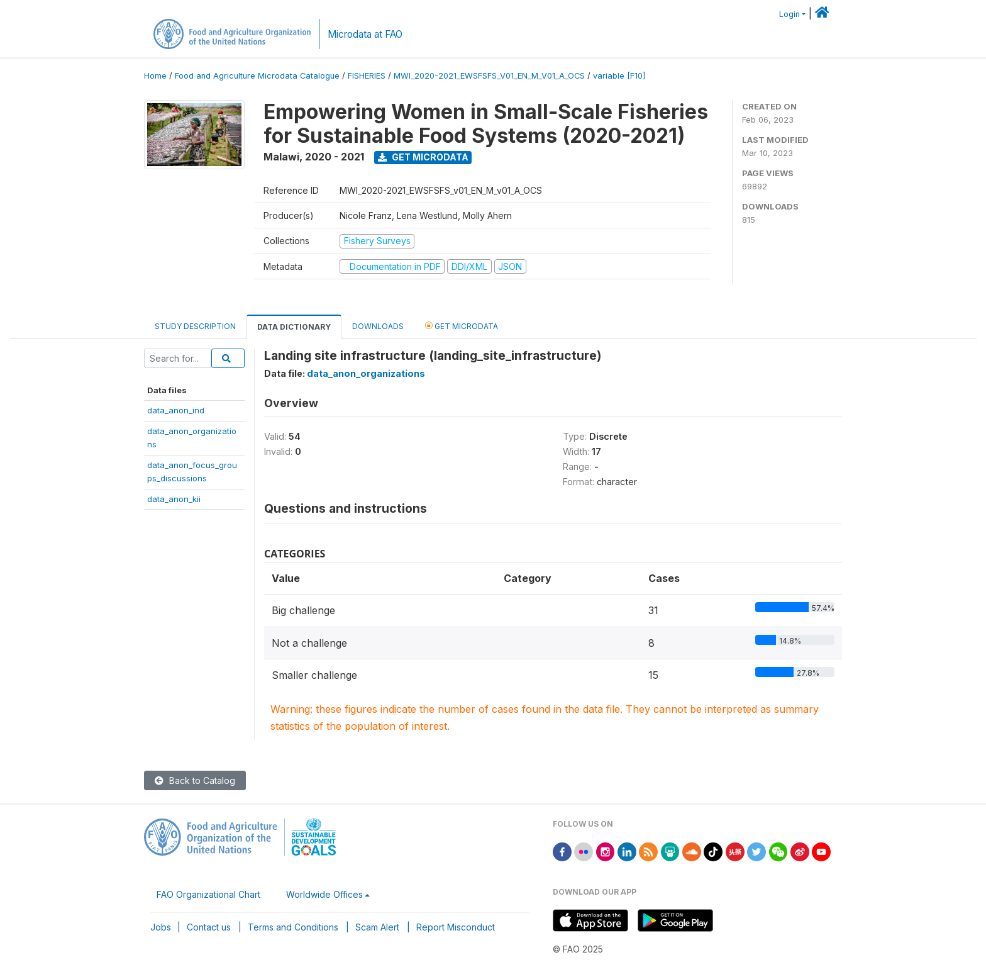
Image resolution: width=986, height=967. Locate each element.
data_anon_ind (175, 410)
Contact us (209, 927)
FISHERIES (366, 76)
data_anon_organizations (366, 373)
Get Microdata (423, 157)
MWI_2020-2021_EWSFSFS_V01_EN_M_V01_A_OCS (489, 76)
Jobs (160, 927)
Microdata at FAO (365, 34)
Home (155, 76)
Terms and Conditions (293, 927)
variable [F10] (619, 76)
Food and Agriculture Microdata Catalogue (257, 76)
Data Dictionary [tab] (294, 327)
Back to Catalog (195, 780)
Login (789, 14)
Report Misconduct (455, 927)
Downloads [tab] (378, 326)
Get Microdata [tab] (461, 325)
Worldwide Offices (324, 894)
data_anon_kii (174, 499)
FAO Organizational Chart (208, 894)
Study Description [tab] (195, 326)
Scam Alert (377, 927)
